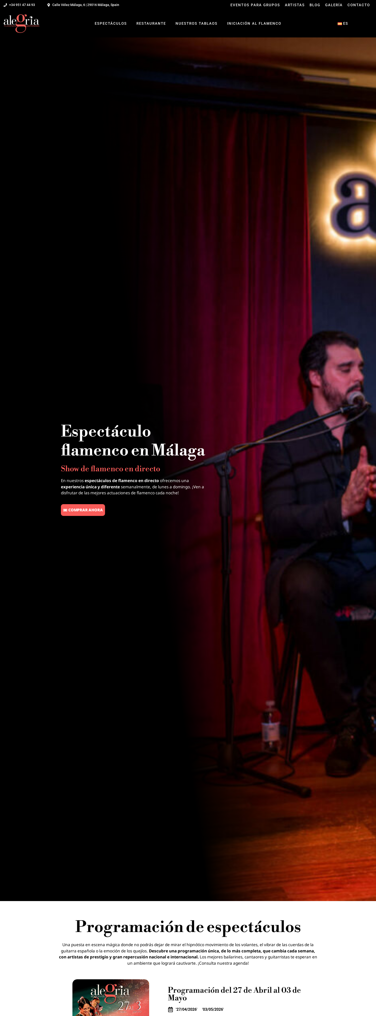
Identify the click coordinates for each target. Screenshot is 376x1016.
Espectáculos (111, 23)
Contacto (358, 5)
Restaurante (151, 23)
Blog (315, 5)
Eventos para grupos (255, 5)
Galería (334, 5)
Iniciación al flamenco (254, 23)
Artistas (295, 5)
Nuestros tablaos (196, 23)
